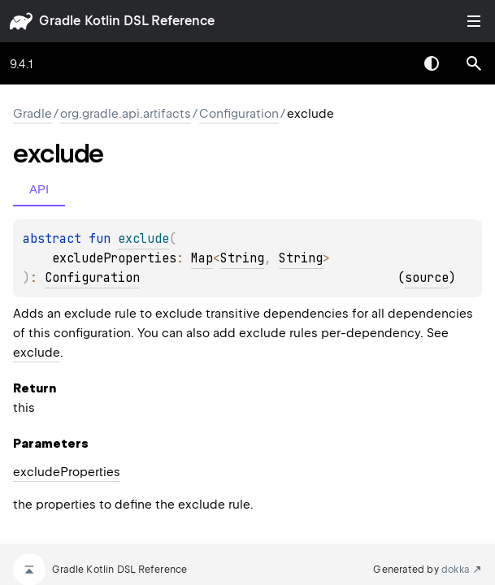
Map (202, 258)
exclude (36, 352)
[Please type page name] (474, 63)
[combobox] (389, 63)
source (427, 278)
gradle (59, 20)
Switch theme (431, 63)
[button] (474, 63)
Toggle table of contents (474, 21)
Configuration (239, 113)
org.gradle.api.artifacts (125, 113)
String (242, 258)
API (39, 189)
